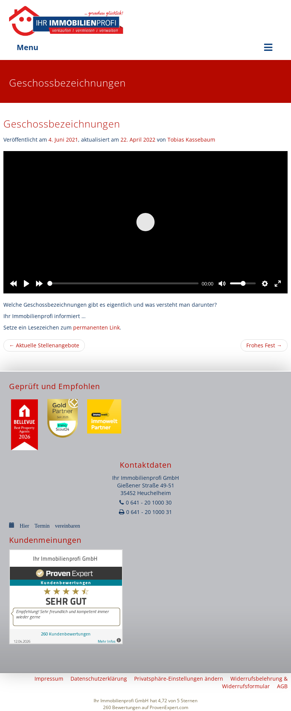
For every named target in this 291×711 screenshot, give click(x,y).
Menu (145, 47)
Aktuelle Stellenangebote (44, 345)
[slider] (123, 283)
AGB (282, 686)
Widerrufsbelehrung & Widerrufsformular (255, 682)
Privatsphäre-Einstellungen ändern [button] (178, 678)
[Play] (26, 283)
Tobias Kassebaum (191, 139)
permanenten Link (96, 327)
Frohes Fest (264, 345)
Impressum (48, 678)
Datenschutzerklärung (98, 678)
